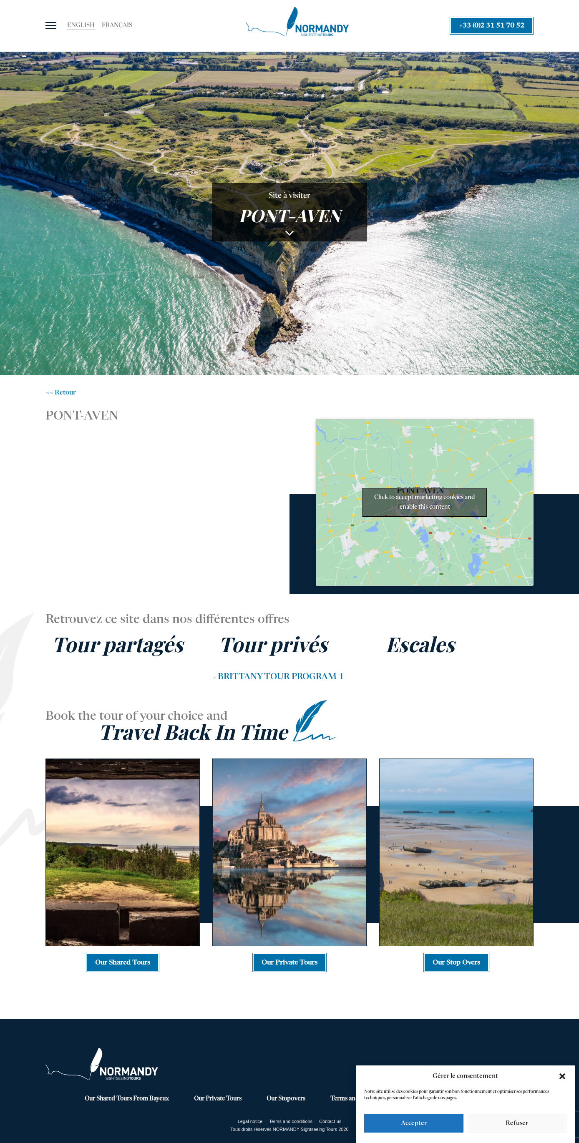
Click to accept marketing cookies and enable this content (424, 502)
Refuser (517, 1123)
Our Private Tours (218, 1099)
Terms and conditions (290, 1121)
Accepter (414, 1123)
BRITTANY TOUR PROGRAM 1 (281, 677)
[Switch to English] (80, 26)
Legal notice (250, 1121)
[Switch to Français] (117, 26)
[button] (562, 1076)
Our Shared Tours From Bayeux (127, 1099)
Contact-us (330, 1121)
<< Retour (60, 392)
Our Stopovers (286, 1099)
